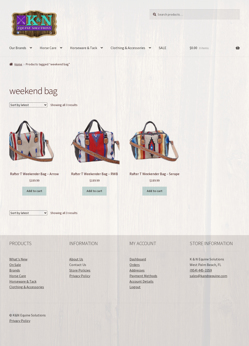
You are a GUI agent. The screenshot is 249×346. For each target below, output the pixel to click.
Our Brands (17, 48)
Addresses (137, 270)
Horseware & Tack (83, 48)
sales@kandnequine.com (208, 276)
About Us (76, 259)
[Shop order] (28, 104)
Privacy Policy (79, 276)
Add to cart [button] (34, 191)
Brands (14, 270)
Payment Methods (143, 276)
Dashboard (137, 259)
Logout (135, 287)
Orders (134, 264)
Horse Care (48, 48)
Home (18, 64)
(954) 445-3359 (201, 270)
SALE (162, 48)
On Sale (15, 264)
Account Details (141, 281)
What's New (18, 259)
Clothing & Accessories (128, 48)
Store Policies (79, 270)
